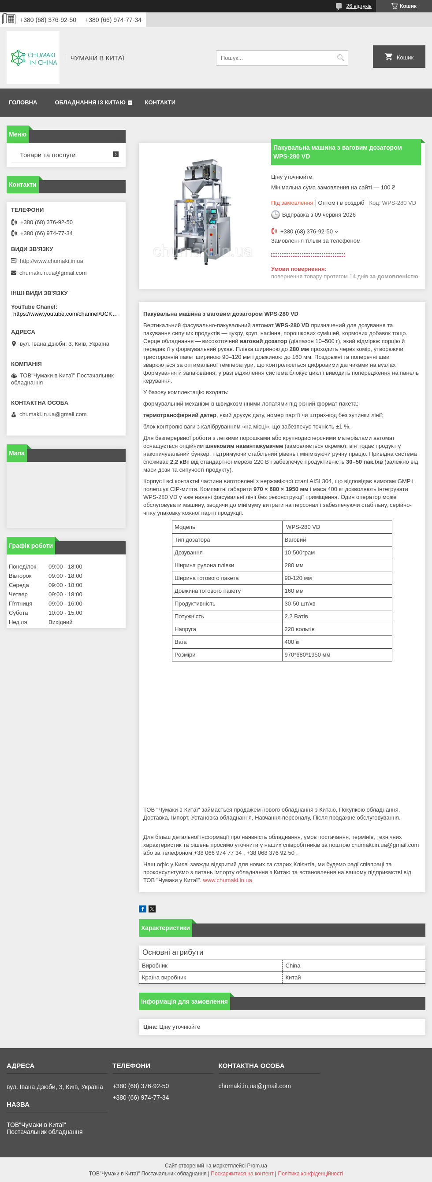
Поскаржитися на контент (242, 1174)
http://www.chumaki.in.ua (51, 261)
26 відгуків (359, 6)
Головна (23, 102)
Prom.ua (257, 1166)
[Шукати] (340, 58)
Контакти (160, 102)
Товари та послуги (48, 155)
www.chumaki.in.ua (227, 880)
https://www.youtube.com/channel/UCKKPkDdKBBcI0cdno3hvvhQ (67, 313)
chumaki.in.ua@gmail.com (53, 273)
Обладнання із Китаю (90, 102)
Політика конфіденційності (310, 1174)
